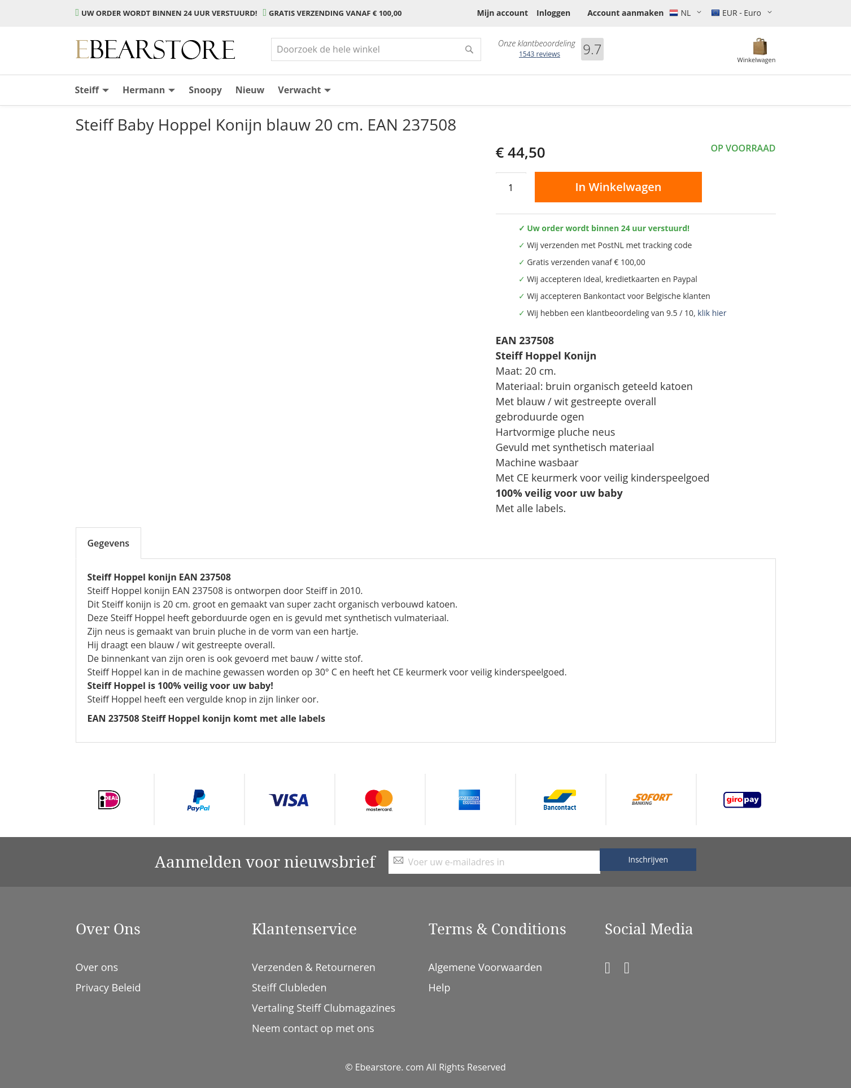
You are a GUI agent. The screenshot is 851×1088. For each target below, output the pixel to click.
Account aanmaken (625, 12)
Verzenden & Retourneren (314, 967)
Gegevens (109, 543)
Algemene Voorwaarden (486, 967)
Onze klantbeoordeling (536, 43)
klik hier (711, 312)
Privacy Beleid (108, 987)
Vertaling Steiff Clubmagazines (323, 1008)
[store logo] (155, 50)
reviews (539, 54)
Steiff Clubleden (289, 987)
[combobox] (376, 49)
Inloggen (553, 12)
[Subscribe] (648, 859)
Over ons (97, 967)
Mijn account (502, 12)
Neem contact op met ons (313, 1028)
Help (440, 987)
